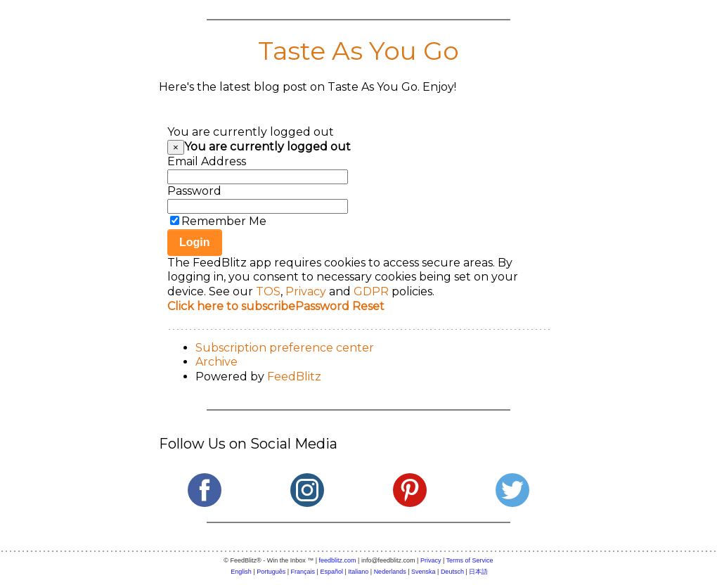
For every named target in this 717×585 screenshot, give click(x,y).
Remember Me (223, 221)
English (241, 571)
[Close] (175, 147)
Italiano (358, 571)
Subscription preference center (284, 347)
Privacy (305, 291)
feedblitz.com (337, 560)
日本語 (478, 571)
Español (331, 571)
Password (194, 191)
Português (271, 571)
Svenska (423, 571)
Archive (216, 361)
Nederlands (390, 571)
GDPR (371, 291)
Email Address (206, 161)
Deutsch (452, 571)
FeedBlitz (294, 376)
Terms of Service (469, 560)
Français (303, 571)
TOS (268, 291)
